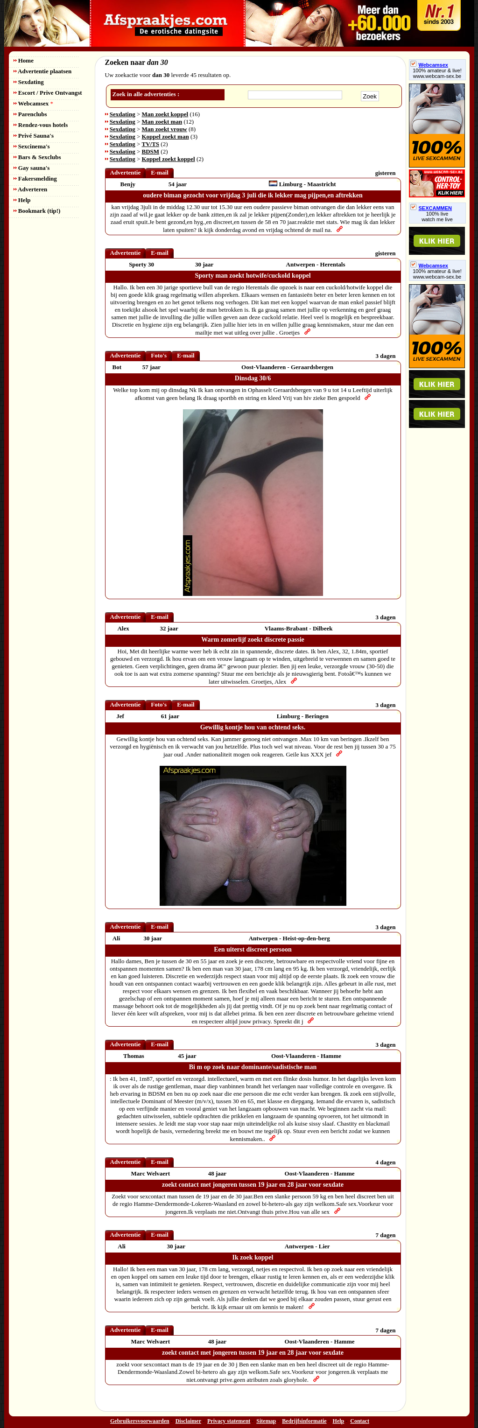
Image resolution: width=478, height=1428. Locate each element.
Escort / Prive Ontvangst (48, 92)
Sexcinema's (32, 146)
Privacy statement (228, 1421)
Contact (359, 1421)
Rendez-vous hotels (41, 124)
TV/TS (151, 143)
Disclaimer (188, 1421)
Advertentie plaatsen (43, 71)
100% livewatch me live (437, 216)
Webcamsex (33, 103)
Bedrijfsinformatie (304, 1421)
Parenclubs (30, 114)
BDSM (151, 151)
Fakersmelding (35, 178)
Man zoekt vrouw (164, 129)
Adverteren (31, 189)
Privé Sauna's (34, 135)
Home (24, 60)
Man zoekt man (162, 121)
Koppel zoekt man (165, 136)
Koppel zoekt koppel (168, 158)
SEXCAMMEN (431, 208)
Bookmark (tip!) (37, 210)
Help (22, 199)
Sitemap (266, 1421)
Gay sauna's (32, 167)
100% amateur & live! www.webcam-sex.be (437, 73)
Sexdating (29, 81)
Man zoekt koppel (165, 114)
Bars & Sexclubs (37, 157)
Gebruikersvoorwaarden (139, 1421)
